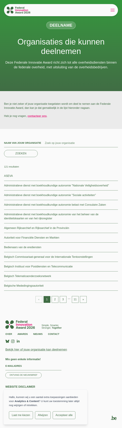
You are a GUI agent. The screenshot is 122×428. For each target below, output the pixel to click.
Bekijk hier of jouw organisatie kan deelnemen (36, 349)
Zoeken (20, 153)
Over (8, 334)
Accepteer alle (64, 415)
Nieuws (38, 334)
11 (75, 299)
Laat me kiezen (21, 415)
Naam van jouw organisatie (22, 143)
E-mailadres (13, 366)
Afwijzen (43, 415)
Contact (53, 334)
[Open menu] (112, 10)
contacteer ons (37, 116)
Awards (23, 334)
